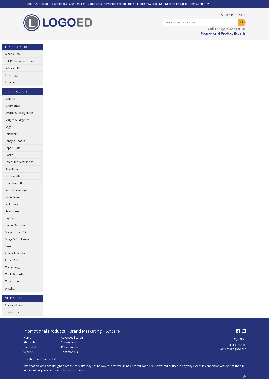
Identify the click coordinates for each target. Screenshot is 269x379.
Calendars (11, 134)
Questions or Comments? (39, 359)
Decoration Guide (176, 4)
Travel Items (13, 281)
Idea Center (197, 4)
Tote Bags (11, 75)
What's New (12, 54)
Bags (8, 127)
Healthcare (12, 211)
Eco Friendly (12, 176)
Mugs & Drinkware (17, 239)
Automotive (12, 106)
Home (28, 4)
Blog (131, 4)
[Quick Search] (200, 22)
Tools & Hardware (16, 274)
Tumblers (11, 82)
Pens (8, 246)
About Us (29, 342)
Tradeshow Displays (150, 4)
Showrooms (69, 342)
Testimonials (58, 4)
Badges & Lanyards (17, 120)
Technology (12, 267)
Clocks (9, 155)
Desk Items (12, 169)
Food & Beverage (16, 190)
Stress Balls (12, 260)
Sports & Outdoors (17, 253)
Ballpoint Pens (14, 68)
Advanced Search (115, 4)
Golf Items (11, 204)
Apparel (10, 99)
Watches (10, 288)
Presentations (70, 347)
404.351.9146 (237, 345)
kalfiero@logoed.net (233, 349)
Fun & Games (13, 197)
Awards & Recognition (19, 113)
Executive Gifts (14, 183)
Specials (28, 352)
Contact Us (95, 4)
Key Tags (11, 218)
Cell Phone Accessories (19, 61)
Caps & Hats (12, 148)
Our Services (77, 4)
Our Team (41, 4)
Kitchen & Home (15, 225)
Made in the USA (15, 232)
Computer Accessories (19, 162)
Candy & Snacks (15, 141)
